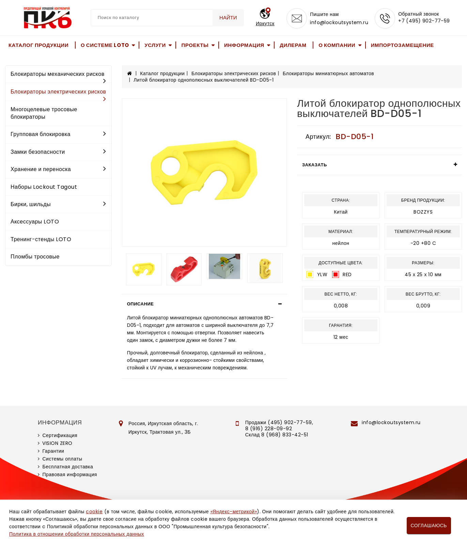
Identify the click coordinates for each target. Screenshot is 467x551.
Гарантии (53, 451)
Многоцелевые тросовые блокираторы (44, 113)
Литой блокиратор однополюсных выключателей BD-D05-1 (204, 80)
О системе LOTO (105, 45)
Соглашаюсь (429, 525)
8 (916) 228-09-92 (268, 428)
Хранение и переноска (58, 169)
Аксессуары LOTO (35, 222)
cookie (94, 511)
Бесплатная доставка (67, 467)
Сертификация (59, 435)
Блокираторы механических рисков (58, 76)
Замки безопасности (58, 152)
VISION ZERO (57, 443)
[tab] (204, 304)
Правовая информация (69, 474)
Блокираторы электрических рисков (58, 94)
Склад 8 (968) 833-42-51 (276, 435)
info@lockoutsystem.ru (339, 22)
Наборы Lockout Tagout (44, 187)
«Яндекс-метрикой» (234, 511)
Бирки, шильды (58, 204)
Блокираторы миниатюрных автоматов (328, 73)
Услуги (155, 45)
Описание (140, 304)
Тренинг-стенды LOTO (41, 239)
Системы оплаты (62, 459)
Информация (244, 45)
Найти (228, 17)
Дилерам (293, 45)
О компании (336, 45)
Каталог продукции (38, 45)
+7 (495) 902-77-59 (424, 21)
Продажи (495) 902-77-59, (279, 422)
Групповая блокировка (58, 134)
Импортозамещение (402, 45)
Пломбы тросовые (35, 257)
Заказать (314, 165)
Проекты (194, 45)
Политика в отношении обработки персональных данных (76, 534)
